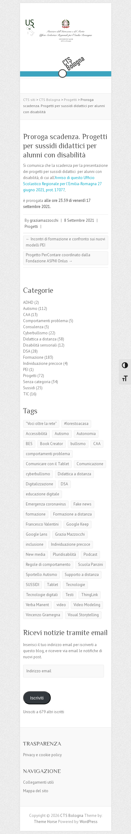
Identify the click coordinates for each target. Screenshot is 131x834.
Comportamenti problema (45, 320)
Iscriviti (37, 698)
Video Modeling (87, 604)
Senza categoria (36, 381)
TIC (26, 394)
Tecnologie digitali (42, 594)
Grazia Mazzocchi (70, 534)
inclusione (34, 544)
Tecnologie (75, 584)
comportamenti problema (48, 453)
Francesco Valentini (42, 524)
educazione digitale (42, 494)
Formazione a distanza (72, 514)
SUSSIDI (32, 584)
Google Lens (36, 534)
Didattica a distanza (40, 339)
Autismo (30, 308)
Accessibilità (36, 433)
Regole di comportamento (48, 564)
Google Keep (77, 524)
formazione (36, 514)
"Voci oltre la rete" (41, 423)
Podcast (90, 554)
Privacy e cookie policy (42, 754)
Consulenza (33, 326)
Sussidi (29, 387)
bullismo (78, 443)
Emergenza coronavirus (46, 504)
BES (29, 443)
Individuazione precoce (42, 363)
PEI (25, 369)
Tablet (52, 584)
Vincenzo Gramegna (43, 614)
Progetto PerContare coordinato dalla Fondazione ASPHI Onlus (58, 258)
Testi (69, 594)
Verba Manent (37, 604)
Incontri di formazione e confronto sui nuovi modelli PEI (65, 242)
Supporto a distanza (82, 574)
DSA (26, 351)
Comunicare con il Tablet (47, 463)
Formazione (33, 357)
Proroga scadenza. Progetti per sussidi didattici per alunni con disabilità (65, 145)
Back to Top (122, 825)
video (61, 604)
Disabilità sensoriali (40, 345)
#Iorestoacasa (76, 423)
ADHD (28, 302)
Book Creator (51, 443)
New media (35, 554)
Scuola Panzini (90, 564)
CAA (26, 314)
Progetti (31, 226)
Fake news (82, 504)
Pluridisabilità (64, 554)
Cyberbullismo (35, 333)
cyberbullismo (38, 473)
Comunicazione (90, 463)
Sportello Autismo (41, 574)
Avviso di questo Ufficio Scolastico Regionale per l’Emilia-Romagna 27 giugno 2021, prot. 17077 (62, 183)
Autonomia (86, 433)
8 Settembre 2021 (79, 220)
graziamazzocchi (44, 220)
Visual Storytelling (83, 614)
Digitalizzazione (39, 484)
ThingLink (89, 594)
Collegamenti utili (38, 782)
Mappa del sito (35, 790)
